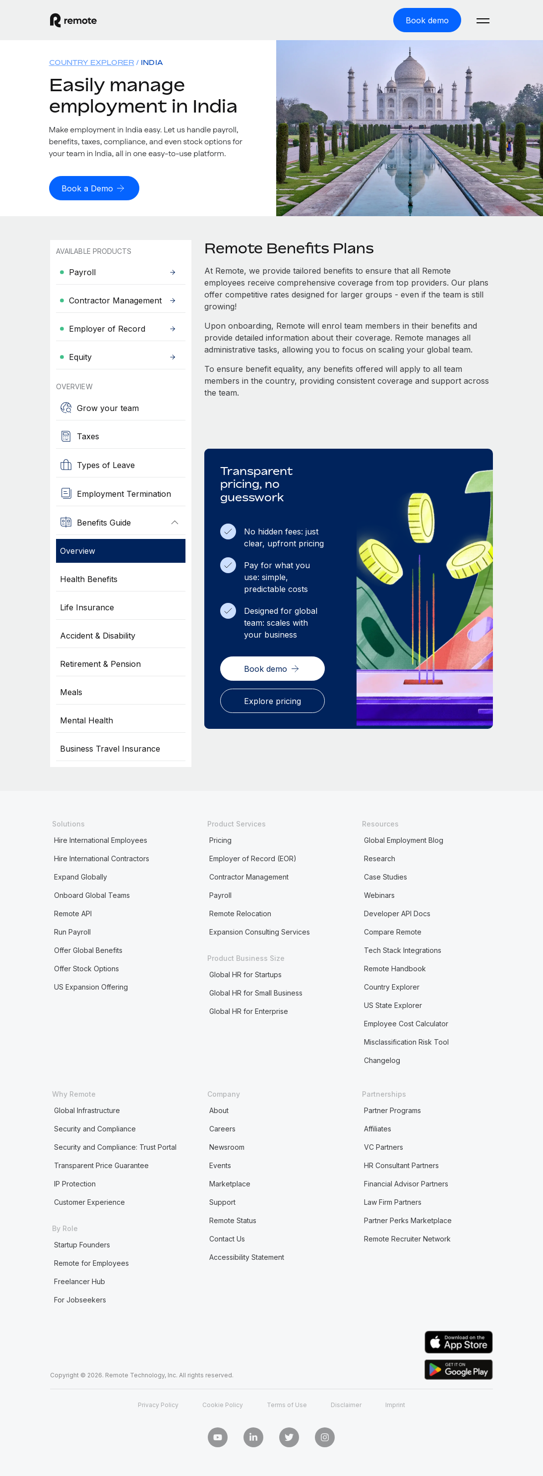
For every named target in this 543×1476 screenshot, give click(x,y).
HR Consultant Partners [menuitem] (401, 1164)
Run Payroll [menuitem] (72, 931)
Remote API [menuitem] (73, 912)
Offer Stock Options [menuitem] (86, 967)
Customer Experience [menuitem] (89, 1201)
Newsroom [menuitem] (226, 1146)
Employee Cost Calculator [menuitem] (406, 1022)
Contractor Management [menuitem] (249, 876)
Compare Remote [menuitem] (393, 931)
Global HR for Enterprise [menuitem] (248, 1010)
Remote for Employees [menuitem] (91, 1262)
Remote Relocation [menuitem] (240, 912)
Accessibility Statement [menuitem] (246, 1256)
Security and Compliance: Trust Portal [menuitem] (115, 1146)
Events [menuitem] (220, 1164)
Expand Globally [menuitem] (80, 876)
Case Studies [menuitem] (385, 876)
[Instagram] (325, 1436)
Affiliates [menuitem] (377, 1127)
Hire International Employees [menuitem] (100, 839)
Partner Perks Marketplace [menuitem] (408, 1219)
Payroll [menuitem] (220, 894)
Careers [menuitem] (222, 1127)
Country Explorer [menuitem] (91, 62)
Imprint (395, 1404)
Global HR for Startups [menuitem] (245, 973)
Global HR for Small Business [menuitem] (255, 992)
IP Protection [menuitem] (75, 1183)
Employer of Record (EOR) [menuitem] (253, 857)
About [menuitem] (219, 1109)
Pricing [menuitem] (220, 839)
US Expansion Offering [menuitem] (91, 986)
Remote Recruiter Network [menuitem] (407, 1238)
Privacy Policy (158, 1404)
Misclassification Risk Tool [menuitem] (406, 1041)
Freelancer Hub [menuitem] (79, 1280)
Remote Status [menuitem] (232, 1219)
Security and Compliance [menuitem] (95, 1127)
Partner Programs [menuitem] (392, 1109)
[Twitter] (289, 1436)
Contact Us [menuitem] (227, 1238)
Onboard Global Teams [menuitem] (92, 894)
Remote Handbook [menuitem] (395, 967)
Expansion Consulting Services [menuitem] (259, 931)
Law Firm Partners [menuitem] (393, 1201)
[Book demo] (427, 20)
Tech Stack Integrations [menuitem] (402, 949)
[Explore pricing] (272, 699)
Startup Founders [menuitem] (82, 1244)
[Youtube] (218, 1436)
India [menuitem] (152, 62)
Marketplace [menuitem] (229, 1183)
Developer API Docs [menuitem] (397, 912)
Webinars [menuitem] (379, 894)
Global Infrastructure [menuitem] (87, 1109)
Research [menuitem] (379, 857)
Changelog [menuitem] (382, 1059)
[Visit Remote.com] (73, 19)
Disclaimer (346, 1404)
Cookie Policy (222, 1404)
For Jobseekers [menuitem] (80, 1299)
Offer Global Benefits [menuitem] (88, 949)
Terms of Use (287, 1404)
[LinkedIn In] (253, 1436)
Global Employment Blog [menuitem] (403, 839)
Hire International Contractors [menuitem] (101, 857)
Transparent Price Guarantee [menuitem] (101, 1164)
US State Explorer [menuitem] (393, 1004)
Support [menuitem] (222, 1201)
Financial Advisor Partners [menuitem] (406, 1183)
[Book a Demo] (94, 187)
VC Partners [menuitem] (383, 1146)
